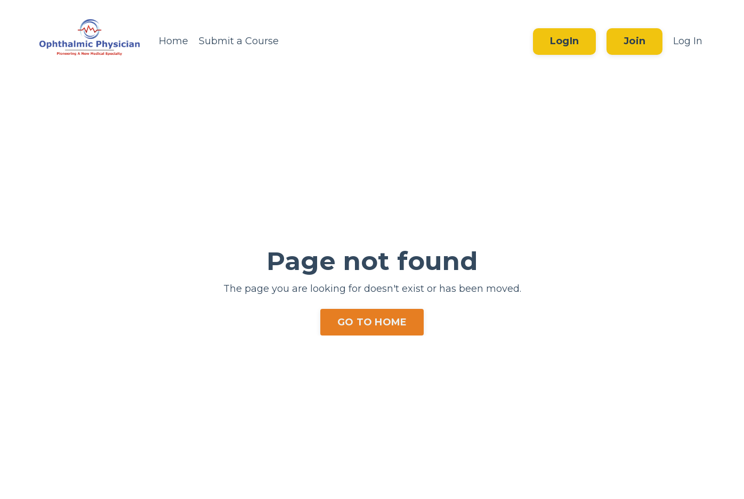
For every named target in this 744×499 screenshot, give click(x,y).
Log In (687, 41)
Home (173, 41)
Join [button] (634, 41)
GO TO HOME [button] (372, 322)
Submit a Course (239, 41)
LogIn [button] (564, 41)
